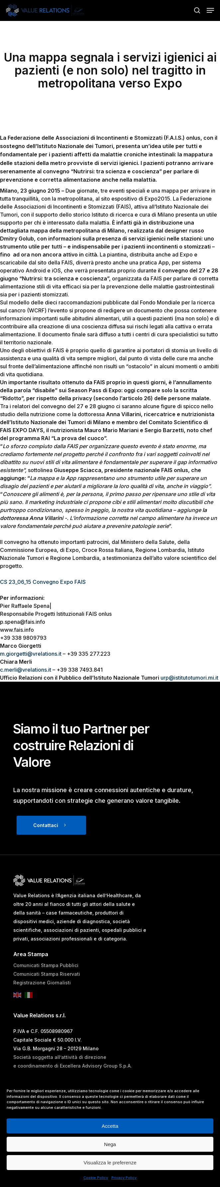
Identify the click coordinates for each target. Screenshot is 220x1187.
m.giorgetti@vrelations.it (30, 653)
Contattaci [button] (45, 825)
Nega (110, 1144)
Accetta (110, 1126)
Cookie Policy (95, 1177)
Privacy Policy (124, 1177)
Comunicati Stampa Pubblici (45, 965)
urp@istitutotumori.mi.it (189, 677)
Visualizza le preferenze (110, 1162)
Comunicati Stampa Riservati (46, 974)
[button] (210, 10)
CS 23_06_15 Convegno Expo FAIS (43, 582)
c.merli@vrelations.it (25, 669)
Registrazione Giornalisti (42, 982)
